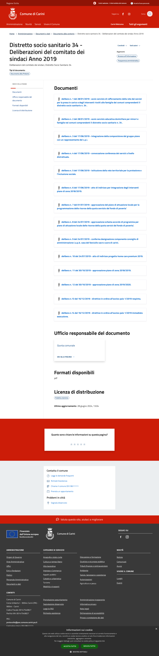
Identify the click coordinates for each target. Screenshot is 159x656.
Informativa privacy (88, 604)
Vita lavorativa (49, 566)
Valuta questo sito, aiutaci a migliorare (79, 519)
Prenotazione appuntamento (55, 599)
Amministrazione (25, 33)
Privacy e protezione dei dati (92, 617)
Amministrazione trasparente (92, 599)
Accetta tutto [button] (70, 646)
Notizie (120, 557)
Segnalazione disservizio (53, 604)
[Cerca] (150, 14)
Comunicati (121, 561)
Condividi (123, 45)
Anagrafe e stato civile (52, 557)
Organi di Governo (14, 557)
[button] (79, 652)
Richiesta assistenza (51, 613)
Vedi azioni (135, 45)
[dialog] (79, 641)
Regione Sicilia (12, 3)
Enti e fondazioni (13, 570)
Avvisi (119, 566)
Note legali (84, 608)
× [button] (156, 629)
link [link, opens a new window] (103, 641)
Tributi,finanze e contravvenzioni (94, 566)
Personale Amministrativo (17, 579)
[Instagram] (127, 13)
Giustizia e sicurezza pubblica (92, 561)
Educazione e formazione (90, 557)
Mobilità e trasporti (51, 586)
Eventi (119, 582)
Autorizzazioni (86, 579)
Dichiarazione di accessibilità (92, 613)
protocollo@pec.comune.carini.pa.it (21, 622)
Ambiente (84, 570)
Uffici (8, 566)
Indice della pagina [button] (19, 84)
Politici (9, 575)
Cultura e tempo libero (52, 561)
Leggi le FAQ (48, 608)
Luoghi (119, 578)
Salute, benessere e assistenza (93, 574)
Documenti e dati (43, 33)
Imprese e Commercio (52, 570)
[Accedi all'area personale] (140, 3)
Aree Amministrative (15, 561)
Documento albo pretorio (63, 33)
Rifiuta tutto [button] (89, 646)
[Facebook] (121, 13)
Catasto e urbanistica (52, 578)
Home (11, 33)
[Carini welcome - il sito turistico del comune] (109, 3)
